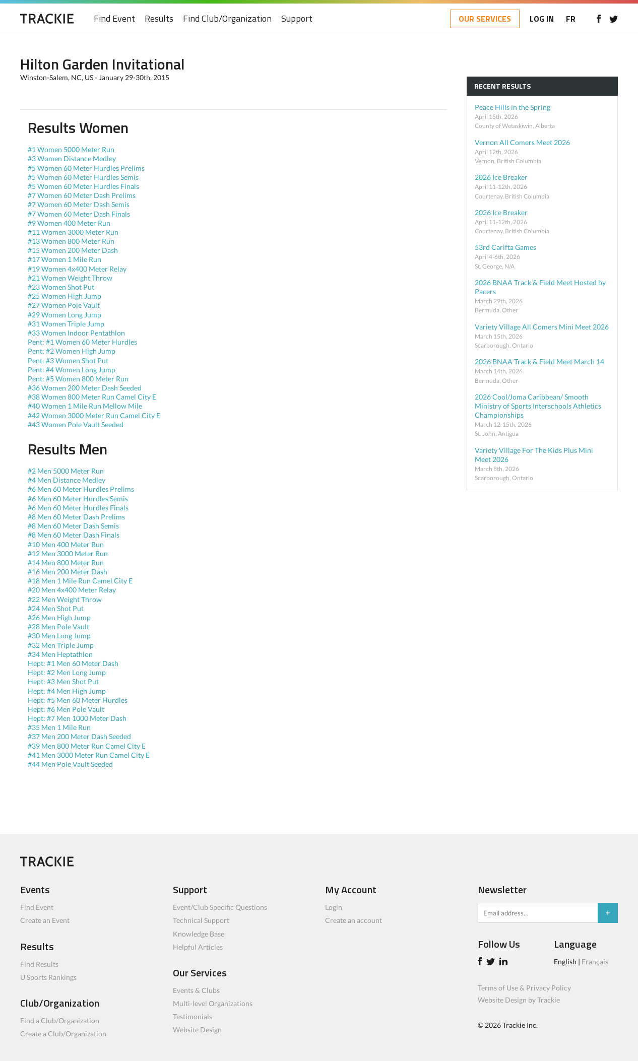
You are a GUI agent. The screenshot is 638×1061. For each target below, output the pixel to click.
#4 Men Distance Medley (67, 480)
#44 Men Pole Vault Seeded (71, 764)
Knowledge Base (198, 934)
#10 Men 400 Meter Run (66, 544)
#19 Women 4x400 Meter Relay (78, 268)
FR (571, 19)
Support (296, 19)
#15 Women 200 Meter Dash (73, 250)
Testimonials (192, 1016)
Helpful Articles (198, 947)
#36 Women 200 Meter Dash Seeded (85, 387)
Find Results (39, 964)
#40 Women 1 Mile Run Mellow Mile (86, 406)
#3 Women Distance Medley (72, 158)
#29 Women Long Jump (65, 314)
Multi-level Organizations (212, 1003)
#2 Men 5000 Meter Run (66, 471)
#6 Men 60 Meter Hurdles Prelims (82, 489)
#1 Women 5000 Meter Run (72, 149)
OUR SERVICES (485, 19)
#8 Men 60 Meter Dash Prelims (77, 516)
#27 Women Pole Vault (64, 305)
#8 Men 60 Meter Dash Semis (74, 525)
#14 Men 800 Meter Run (66, 562)
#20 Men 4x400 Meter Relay (72, 589)
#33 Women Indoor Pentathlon (77, 332)
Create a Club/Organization (63, 1033)
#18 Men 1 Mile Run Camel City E (81, 580)
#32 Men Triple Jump (61, 645)
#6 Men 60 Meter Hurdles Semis (79, 498)
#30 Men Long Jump (60, 635)
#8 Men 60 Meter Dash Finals (74, 534)
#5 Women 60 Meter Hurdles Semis (84, 177)
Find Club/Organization (227, 19)
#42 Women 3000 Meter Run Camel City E (95, 415)
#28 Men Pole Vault (59, 626)
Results (159, 19)
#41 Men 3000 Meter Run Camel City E (89, 755)
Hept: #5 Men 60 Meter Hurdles (78, 700)
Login (333, 907)
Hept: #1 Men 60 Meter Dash (74, 663)
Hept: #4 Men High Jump (67, 691)
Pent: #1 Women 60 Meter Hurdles (83, 342)
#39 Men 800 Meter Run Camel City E (87, 746)
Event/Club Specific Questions (220, 907)
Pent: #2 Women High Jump (72, 351)
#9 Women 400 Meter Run (70, 223)
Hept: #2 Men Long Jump (67, 672)
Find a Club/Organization (59, 1020)
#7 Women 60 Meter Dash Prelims (82, 195)
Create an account (353, 920)
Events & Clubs (196, 990)
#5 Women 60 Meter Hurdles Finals (84, 186)
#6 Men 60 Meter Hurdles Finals (79, 507)
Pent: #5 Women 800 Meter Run (79, 378)
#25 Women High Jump (65, 296)
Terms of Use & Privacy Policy (524, 987)
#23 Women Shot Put (62, 287)
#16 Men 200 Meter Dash (68, 571)
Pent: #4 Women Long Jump (72, 369)
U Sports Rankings (48, 977)
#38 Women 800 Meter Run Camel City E (93, 396)
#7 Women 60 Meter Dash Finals (80, 214)
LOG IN (542, 19)
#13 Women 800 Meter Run (72, 241)
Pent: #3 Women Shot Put (69, 360)
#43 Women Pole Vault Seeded (76, 424)
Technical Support (201, 920)
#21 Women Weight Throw (71, 278)
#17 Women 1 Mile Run (65, 259)
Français (595, 961)
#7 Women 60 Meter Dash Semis (79, 204)
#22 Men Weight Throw (65, 599)
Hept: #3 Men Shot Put (64, 681)
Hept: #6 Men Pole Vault (67, 709)
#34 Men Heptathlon (61, 654)
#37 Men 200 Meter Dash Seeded (80, 736)
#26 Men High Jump (60, 617)
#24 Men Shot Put (56, 608)
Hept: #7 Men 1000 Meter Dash (78, 718)
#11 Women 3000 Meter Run (74, 232)
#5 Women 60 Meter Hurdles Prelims (87, 168)
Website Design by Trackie (519, 1000)
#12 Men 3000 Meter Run (68, 553)
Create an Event (45, 920)
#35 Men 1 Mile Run (60, 727)
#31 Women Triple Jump (67, 323)
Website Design (197, 1029)
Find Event (114, 19)
